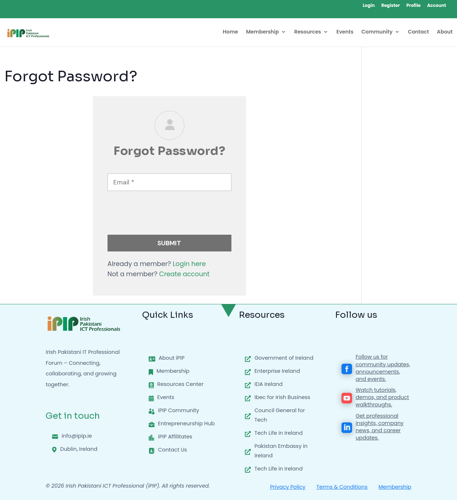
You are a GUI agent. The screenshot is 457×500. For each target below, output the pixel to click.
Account (436, 5)
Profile (413, 5)
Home (230, 32)
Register (390, 5)
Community (377, 32)
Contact (418, 32)
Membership (262, 32)
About (445, 32)
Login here (189, 263)
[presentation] (163, 215)
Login (369, 5)
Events (345, 32)
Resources (307, 32)
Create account (184, 274)
